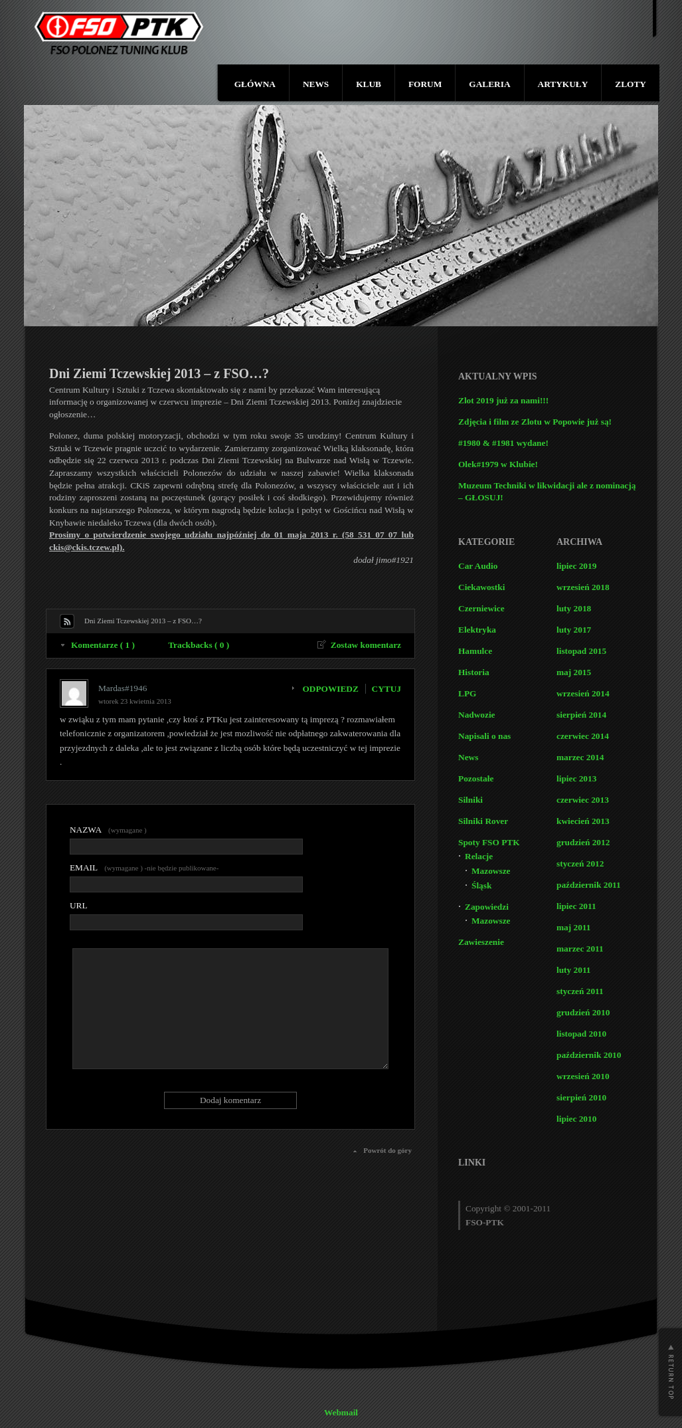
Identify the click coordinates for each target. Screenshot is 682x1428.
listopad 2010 (581, 1034)
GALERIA (489, 84)
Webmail (341, 1412)
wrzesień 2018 (583, 587)
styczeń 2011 (580, 991)
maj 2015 (573, 672)
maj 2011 (573, 927)
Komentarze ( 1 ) (103, 645)
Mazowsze (490, 871)
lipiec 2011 (576, 906)
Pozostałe (475, 778)
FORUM (425, 84)
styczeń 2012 (580, 863)
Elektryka (477, 630)
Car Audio (477, 566)
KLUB (368, 84)
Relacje (479, 856)
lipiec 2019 (576, 566)
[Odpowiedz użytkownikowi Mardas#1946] (333, 689)
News (468, 757)
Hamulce (475, 651)
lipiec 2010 (576, 1119)
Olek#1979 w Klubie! (498, 464)
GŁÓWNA (255, 84)
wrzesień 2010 (583, 1076)
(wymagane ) (108, 830)
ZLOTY (630, 84)
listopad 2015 (581, 651)
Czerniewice (481, 608)
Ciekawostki (481, 587)
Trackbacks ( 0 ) (198, 645)
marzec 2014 (580, 757)
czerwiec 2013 (582, 800)
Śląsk (481, 885)
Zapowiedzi (487, 907)
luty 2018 (573, 608)
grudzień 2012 (583, 842)
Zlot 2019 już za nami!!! (503, 400)
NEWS (316, 84)
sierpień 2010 (581, 1097)
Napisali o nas (484, 736)
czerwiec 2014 (582, 736)
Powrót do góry (387, 1150)
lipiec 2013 (576, 778)
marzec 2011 (580, 949)
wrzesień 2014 (583, 693)
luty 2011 (573, 970)
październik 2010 (588, 1055)
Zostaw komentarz (366, 645)
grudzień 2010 (583, 1012)
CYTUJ (386, 689)
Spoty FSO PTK (489, 842)
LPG (467, 693)
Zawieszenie (481, 942)
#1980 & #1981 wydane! (503, 443)
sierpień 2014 (581, 715)
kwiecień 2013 (583, 821)
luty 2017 (573, 630)
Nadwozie (476, 715)
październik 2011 (588, 885)
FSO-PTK (485, 1222)
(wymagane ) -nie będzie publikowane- (144, 867)
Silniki (470, 800)
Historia (473, 672)
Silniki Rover (483, 821)
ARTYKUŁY (563, 84)
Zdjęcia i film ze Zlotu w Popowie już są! (535, 422)
